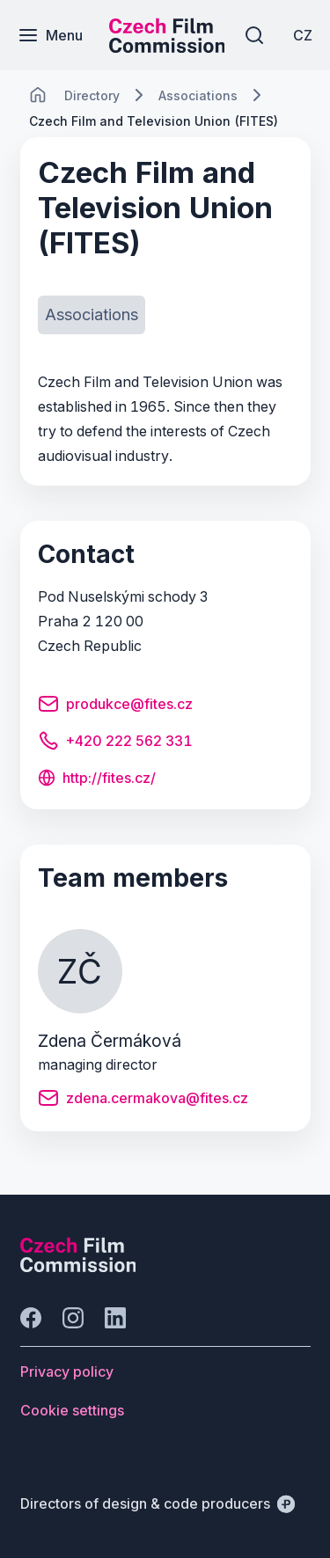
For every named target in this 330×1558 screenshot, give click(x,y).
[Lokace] (92, 95)
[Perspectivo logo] (78, 1267)
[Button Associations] (91, 315)
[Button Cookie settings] (72, 1410)
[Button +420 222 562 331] (115, 743)
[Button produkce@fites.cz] (115, 706)
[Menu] (50, 35)
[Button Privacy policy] (67, 1371)
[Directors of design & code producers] (157, 1503)
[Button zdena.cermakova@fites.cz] (143, 1100)
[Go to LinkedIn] (115, 1318)
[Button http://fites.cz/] (97, 779)
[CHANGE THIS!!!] (37, 95)
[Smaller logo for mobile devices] (167, 47)
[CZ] (302, 35)
